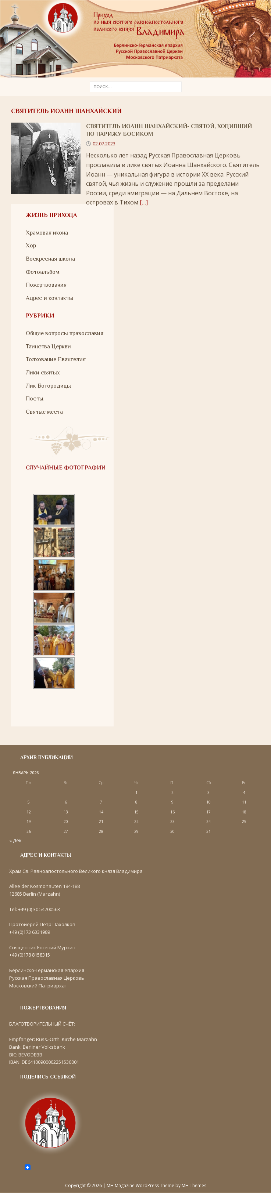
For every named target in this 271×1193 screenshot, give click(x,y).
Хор (31, 245)
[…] (144, 202)
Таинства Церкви (48, 346)
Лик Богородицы (48, 385)
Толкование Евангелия (56, 359)
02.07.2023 (104, 143)
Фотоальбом (42, 272)
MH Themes (194, 1185)
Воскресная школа (50, 258)
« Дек (15, 840)
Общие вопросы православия (64, 333)
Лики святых (43, 372)
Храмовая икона (47, 232)
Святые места (44, 412)
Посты (34, 398)
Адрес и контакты (49, 298)
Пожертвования (46, 285)
